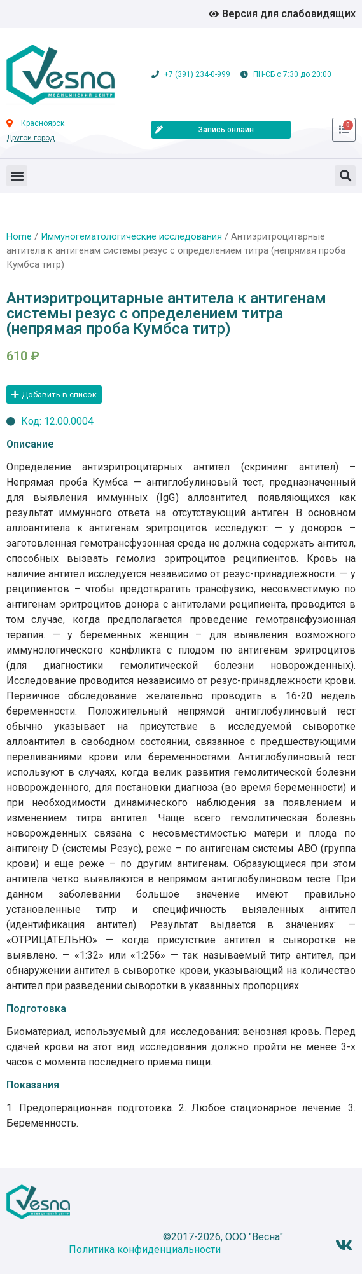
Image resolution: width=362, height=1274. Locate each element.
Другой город (30, 138)
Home (19, 236)
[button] (16, 175)
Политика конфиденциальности (145, 1249)
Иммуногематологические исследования (131, 236)
